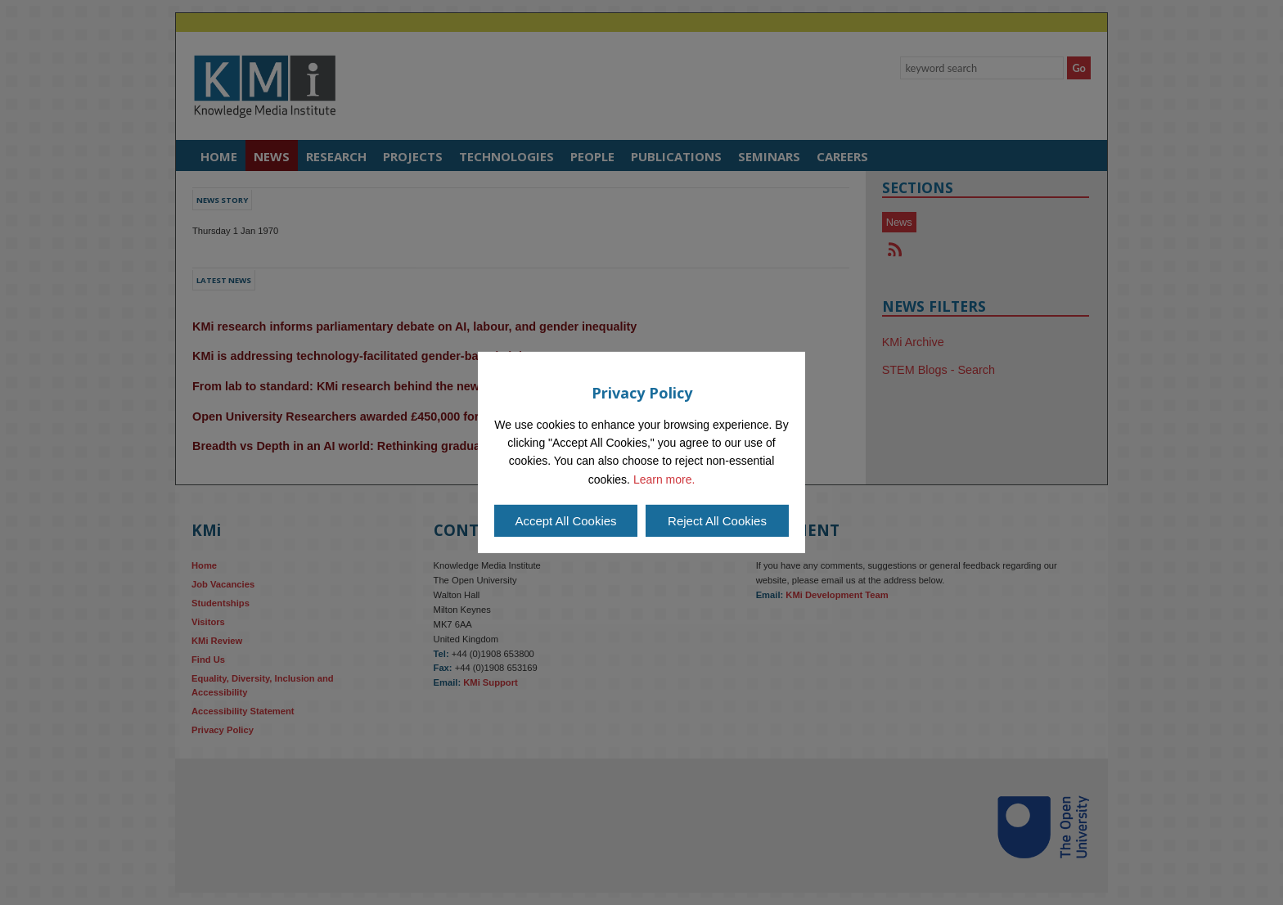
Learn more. (664, 479)
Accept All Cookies (565, 521)
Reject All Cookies (717, 521)
